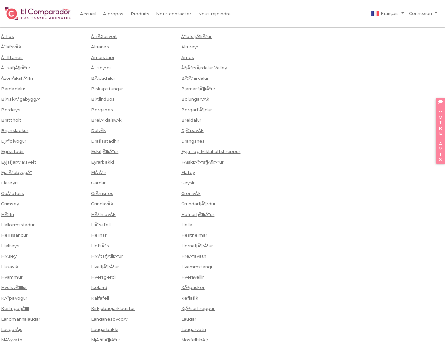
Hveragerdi (103, 277)
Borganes (102, 109)
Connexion (421, 13)
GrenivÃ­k (191, 193)
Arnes (187, 57)
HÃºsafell (101, 224)
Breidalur (191, 120)
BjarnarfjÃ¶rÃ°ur (198, 88)
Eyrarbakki (102, 162)
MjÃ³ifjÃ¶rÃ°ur (105, 339)
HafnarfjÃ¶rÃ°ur (198, 214)
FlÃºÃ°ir (98, 172)
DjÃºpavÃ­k (192, 130)
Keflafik (189, 298)
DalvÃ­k (98, 130)
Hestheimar (194, 235)
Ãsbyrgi (101, 67)
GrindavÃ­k (102, 203)
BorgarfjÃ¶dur (196, 109)
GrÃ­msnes (102, 193)
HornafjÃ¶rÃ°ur (197, 245)
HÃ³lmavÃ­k (103, 214)
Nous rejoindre (214, 13)
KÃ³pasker (193, 287)
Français (385, 14)
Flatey (188, 172)
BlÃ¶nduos (103, 99)
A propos (113, 13)
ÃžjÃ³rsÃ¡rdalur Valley (204, 67)
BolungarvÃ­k (195, 99)
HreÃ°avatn (193, 256)
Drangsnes (193, 141)
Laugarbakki (104, 329)
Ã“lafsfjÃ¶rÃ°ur (196, 36)
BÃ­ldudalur (103, 78)
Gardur (98, 182)
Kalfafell (100, 298)
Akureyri (190, 46)
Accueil (88, 13)
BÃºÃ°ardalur (195, 78)
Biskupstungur (107, 88)
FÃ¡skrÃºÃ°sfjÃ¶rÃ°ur (202, 162)
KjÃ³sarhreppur (198, 308)
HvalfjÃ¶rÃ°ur (105, 266)
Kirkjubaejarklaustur (113, 308)
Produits (140, 13)
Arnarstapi (102, 57)
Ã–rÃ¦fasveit (104, 36)
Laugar (189, 318)
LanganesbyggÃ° (109, 318)
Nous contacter (173, 13)
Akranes (100, 46)
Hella (187, 224)
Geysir (188, 182)
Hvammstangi (196, 266)
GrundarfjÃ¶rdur (198, 203)
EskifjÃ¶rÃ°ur (104, 151)
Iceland (99, 287)
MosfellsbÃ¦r (194, 339)
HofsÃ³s (100, 245)
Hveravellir (192, 277)
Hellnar (99, 235)
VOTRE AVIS (440, 131)
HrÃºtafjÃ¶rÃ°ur (107, 256)
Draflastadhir (105, 141)
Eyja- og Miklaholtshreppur (211, 151)
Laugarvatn (193, 329)
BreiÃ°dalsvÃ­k (106, 120)
